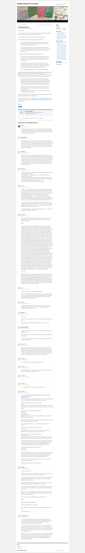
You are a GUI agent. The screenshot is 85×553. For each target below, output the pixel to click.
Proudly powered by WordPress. (61, 550)
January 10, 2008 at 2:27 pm (25, 392)
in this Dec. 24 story (45, 76)
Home (19, 21)
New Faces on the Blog (60, 32)
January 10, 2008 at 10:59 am (25, 138)
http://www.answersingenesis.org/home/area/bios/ (36, 276)
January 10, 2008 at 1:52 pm (25, 345)
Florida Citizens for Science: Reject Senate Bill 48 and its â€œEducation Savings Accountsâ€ (61, 38)
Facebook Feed (59, 64)
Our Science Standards (32, 118)
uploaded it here (43, 73)
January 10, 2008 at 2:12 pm (25, 367)
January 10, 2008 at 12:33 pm (25, 303)
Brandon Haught (29, 28)
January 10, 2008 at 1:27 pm (25, 328)
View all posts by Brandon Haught (30, 113)
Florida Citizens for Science (27, 4)
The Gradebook (24, 94)
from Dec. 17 (35, 39)
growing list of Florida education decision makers (40, 98)
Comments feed (20, 547)
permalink (41, 118)
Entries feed (19, 546)
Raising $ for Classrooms (44, 21)
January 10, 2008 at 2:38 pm (25, 468)
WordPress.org (20, 548)
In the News (27, 118)
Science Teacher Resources (35, 21)
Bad (22, 125)
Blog (22, 21)
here (29, 34)
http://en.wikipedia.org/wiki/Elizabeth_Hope (29, 502)
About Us (25, 21)
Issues (29, 21)
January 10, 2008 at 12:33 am (25, 126)
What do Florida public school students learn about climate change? (61, 43)
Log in (19, 545)
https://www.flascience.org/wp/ (33, 431)
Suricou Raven (24, 515)
